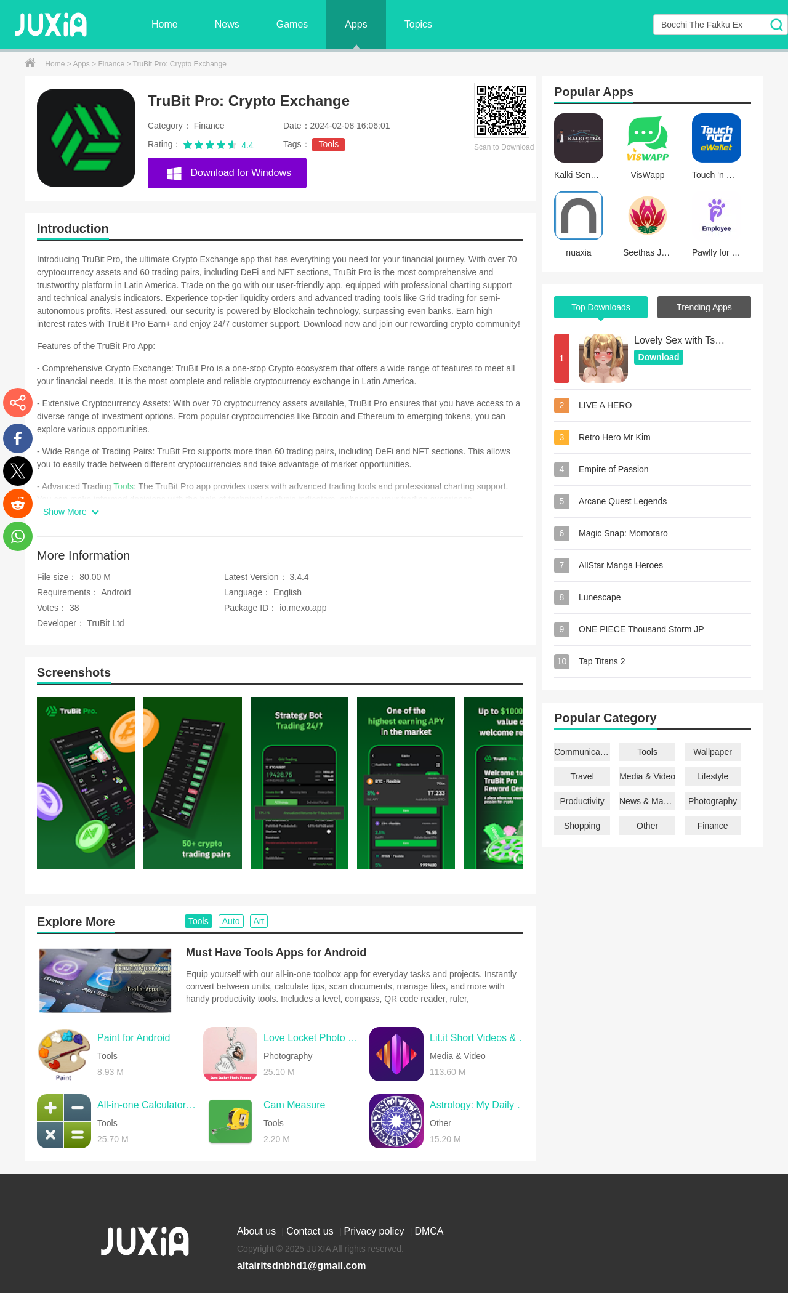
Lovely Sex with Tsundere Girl (680, 340)
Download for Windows (228, 172)
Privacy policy (375, 1231)
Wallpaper (712, 752)
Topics (418, 24)
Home (164, 24)
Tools (328, 144)
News (227, 24)
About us (258, 1231)
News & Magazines (647, 801)
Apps (356, 24)
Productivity (582, 801)
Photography (712, 801)
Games (292, 24)
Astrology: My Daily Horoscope (479, 1105)
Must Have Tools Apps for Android (276, 952)
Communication (582, 752)
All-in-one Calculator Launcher (147, 1105)
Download (659, 357)
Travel (581, 776)
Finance (112, 64)
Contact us (311, 1231)
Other (647, 826)
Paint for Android (133, 1038)
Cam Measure (294, 1105)
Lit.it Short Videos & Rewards (479, 1038)
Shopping (582, 826)
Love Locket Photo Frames (313, 1038)
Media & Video (647, 776)
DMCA (428, 1231)
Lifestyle (712, 776)
